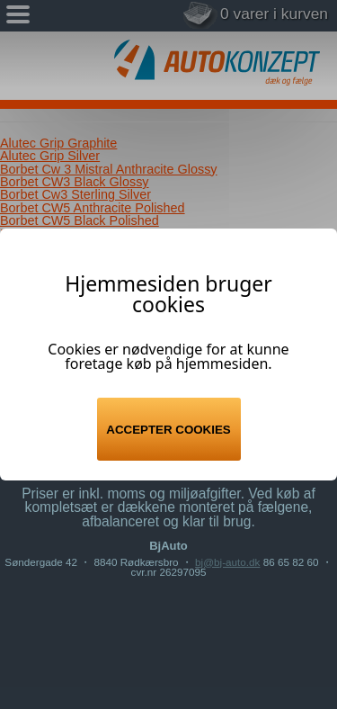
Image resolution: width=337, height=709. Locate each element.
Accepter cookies (168, 429)
